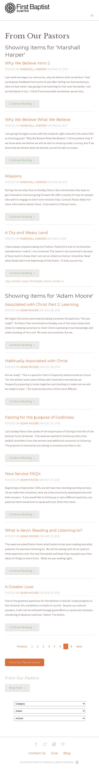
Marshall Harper (33, 69)
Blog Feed (15, 688)
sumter (56, 281)
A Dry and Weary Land (26, 232)
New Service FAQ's (22, 473)
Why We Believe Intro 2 (27, 63)
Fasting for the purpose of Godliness (39, 417)
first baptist (36, 281)
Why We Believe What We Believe (37, 119)
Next (79, 646)
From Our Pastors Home (24, 662)
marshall (16, 281)
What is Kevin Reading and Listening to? (43, 530)
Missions (13, 176)
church (47, 281)
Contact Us (37, 753)
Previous (22, 646)
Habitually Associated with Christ (36, 361)
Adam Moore (29, 310)
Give (54, 753)
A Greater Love (19, 586)
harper (25, 281)
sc (62, 281)
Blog (66, 753)
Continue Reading (20, 103)
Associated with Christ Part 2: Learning (41, 304)
